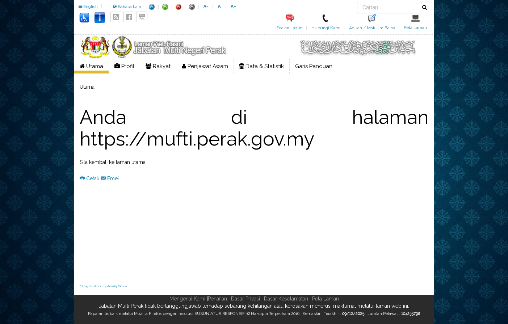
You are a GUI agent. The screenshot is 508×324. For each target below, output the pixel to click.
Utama (91, 66)
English (88, 6)
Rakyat (158, 66)
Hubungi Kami (325, 27)
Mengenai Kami (187, 299)
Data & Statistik (261, 66)
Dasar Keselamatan (286, 299)
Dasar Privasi (245, 299)
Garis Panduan (313, 66)
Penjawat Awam (205, 66)
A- (205, 6)
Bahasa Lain (127, 6)
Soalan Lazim (290, 27)
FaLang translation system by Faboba (103, 286)
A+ (233, 6)
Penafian (217, 299)
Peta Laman (415, 27)
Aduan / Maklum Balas (372, 27)
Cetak (90, 178)
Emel (110, 178)
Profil (124, 66)
